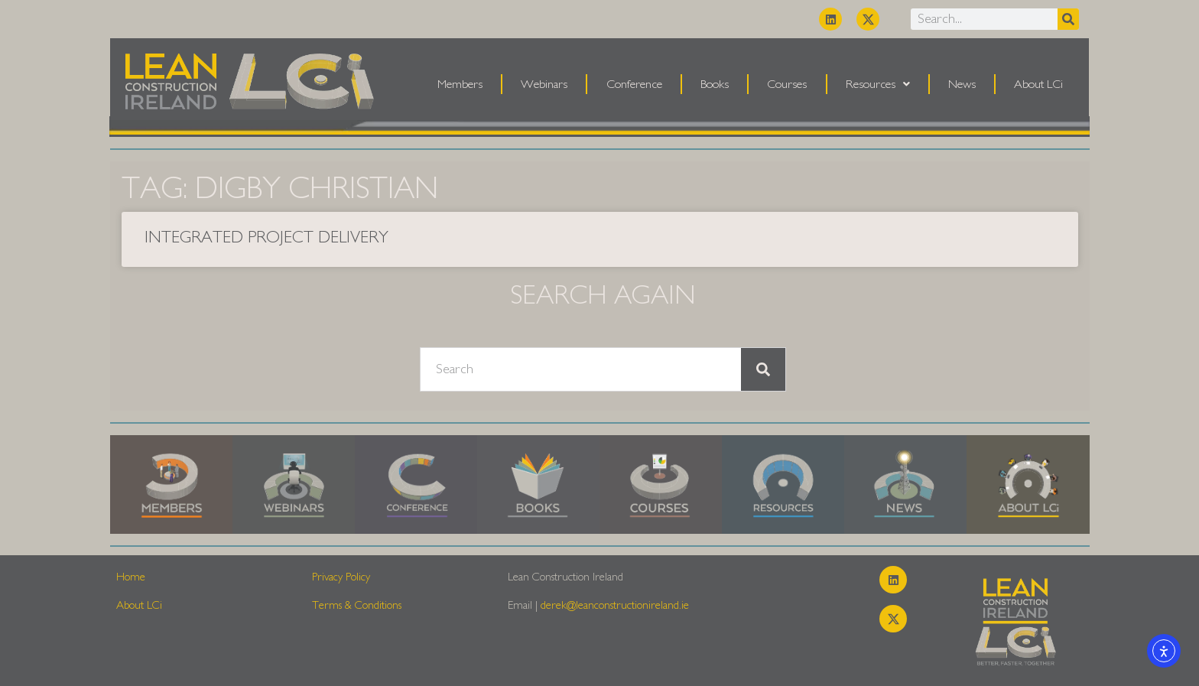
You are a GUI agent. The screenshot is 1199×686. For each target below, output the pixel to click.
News (962, 84)
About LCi (1038, 84)
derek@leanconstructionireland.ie (615, 605)
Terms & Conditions (356, 605)
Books (714, 84)
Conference (634, 84)
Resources (878, 84)
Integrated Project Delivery (266, 237)
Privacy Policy (341, 577)
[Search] (1068, 19)
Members (460, 84)
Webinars (544, 84)
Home (130, 577)
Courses (787, 84)
